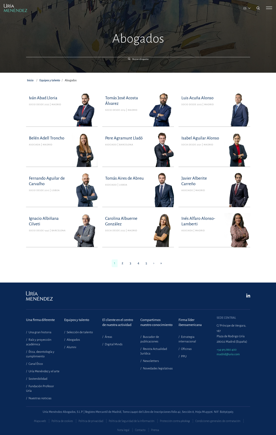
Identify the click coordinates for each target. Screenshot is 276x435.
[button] (138, 59)
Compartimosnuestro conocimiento (156, 322)
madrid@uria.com (228, 354)
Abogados (73, 339)
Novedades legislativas (157, 368)
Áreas (108, 337)
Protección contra (175, 421)
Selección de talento (79, 332)
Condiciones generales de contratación (217, 421)
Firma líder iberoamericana (190, 322)
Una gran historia (39, 332)
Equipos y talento (49, 80)
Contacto (140, 430)
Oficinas (186, 349)
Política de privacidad (91, 421)
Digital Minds (113, 344)
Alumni (71, 347)
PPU (183, 356)
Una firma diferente (40, 320)
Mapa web (40, 421)
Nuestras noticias (40, 398)
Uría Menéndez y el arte (43, 371)
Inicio (30, 80)
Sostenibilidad (37, 378)
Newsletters (150, 361)
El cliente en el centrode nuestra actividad (117, 322)
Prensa (155, 430)
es (245, 8)
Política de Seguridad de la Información (131, 421)
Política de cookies (62, 421)
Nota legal (123, 430)
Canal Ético (35, 364)
